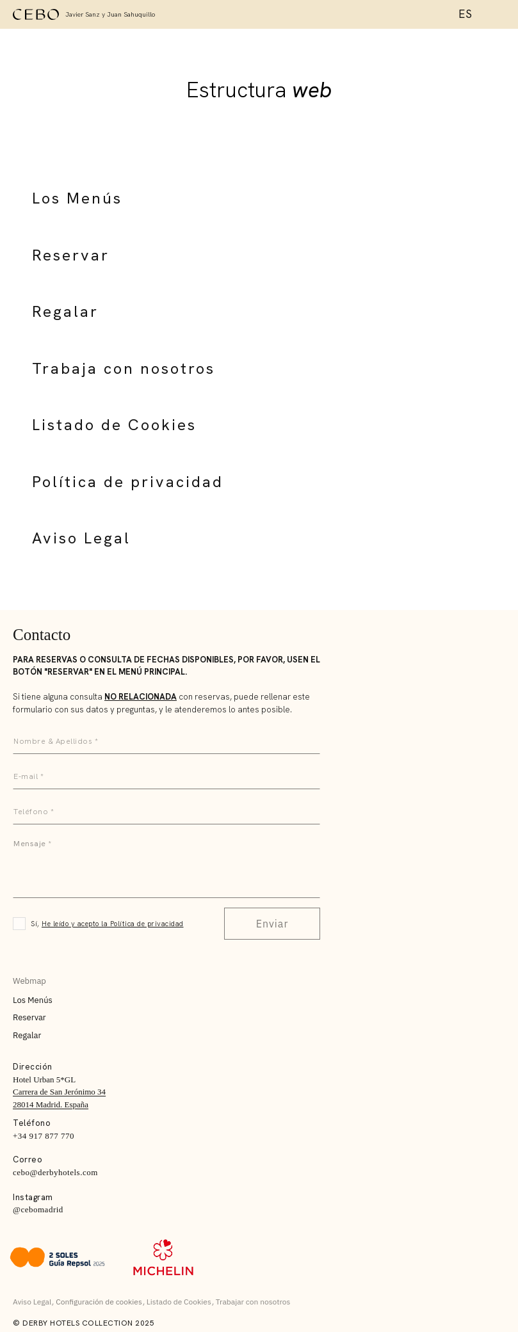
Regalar (65, 311)
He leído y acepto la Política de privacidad (113, 923)
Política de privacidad (127, 482)
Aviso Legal (81, 538)
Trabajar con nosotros (253, 1301)
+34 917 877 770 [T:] (43, 1136)
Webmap (29, 980)
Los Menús (77, 198)
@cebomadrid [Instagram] (38, 1209)
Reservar (70, 255)
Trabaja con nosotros (123, 368)
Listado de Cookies (114, 425)
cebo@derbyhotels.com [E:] (55, 1172)
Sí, (107, 923)
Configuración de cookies (99, 1301)
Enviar (272, 923)
